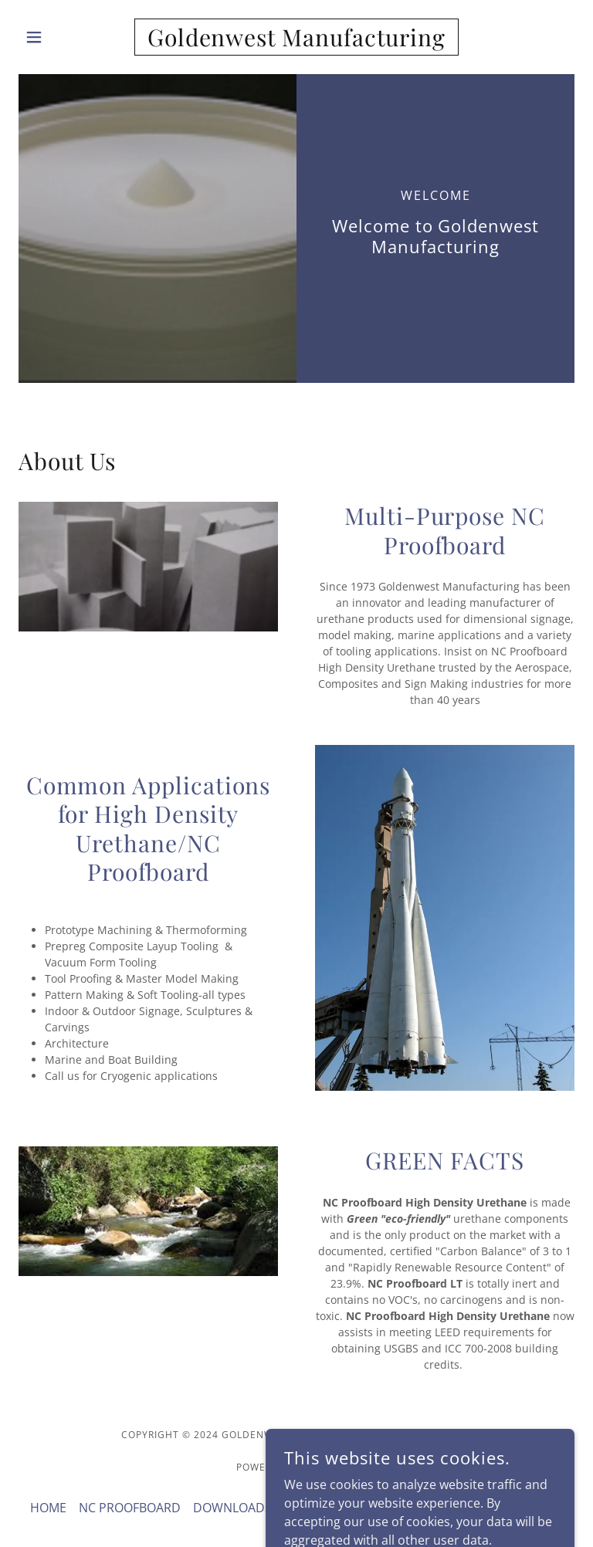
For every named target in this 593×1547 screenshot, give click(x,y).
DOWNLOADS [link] (232, 1507)
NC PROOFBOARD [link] (130, 1507)
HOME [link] (48, 1507)
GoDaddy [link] (331, 1467)
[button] (60, 37)
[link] (296, 41)
